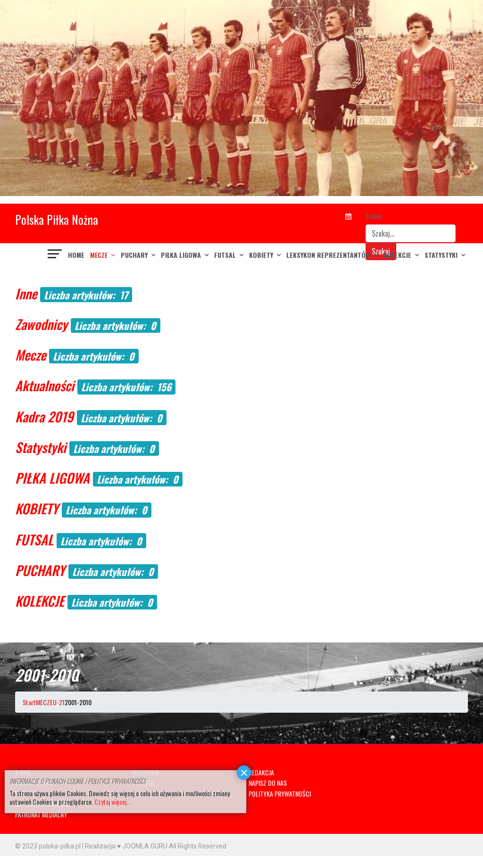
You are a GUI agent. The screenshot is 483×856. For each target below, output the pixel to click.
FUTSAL (225, 255)
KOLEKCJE (397, 255)
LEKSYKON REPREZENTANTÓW (328, 255)
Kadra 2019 (44, 416)
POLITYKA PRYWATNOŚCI (280, 793)
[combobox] (411, 233)
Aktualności (44, 385)
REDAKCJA (261, 772)
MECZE (99, 255)
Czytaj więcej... (112, 802)
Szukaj (374, 216)
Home (76, 255)
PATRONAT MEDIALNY (41, 814)
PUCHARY (134, 255)
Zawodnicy (41, 324)
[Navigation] (55, 255)
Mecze (30, 354)
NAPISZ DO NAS (268, 783)
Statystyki (441, 255)
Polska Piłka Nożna (56, 219)
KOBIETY (261, 255)
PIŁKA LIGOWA (181, 255)
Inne (26, 293)
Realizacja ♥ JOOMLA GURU (126, 846)
